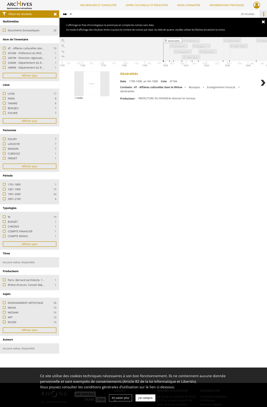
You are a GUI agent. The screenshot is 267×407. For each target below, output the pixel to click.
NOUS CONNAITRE (188, 5)
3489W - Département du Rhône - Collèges (34, 67)
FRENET (12, 158)
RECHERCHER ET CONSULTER (98, 5)
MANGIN (13, 148)
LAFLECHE (14, 144)
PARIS (11, 98)
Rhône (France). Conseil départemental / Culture (38, 285)
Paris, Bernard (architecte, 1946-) (28, 280)
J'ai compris (145, 398)
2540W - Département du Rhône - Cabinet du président (42, 62)
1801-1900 (14, 189)
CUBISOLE (14, 153)
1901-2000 (14, 194)
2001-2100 (14, 199)
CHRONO (13, 226)
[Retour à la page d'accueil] (63, 57)
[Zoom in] (63, 41)
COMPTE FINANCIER (20, 231)
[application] (163, 52)
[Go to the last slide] (63, 52)
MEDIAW (13, 312)
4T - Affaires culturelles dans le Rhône (31, 48)
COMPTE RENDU (18, 236)
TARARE (12, 103)
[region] (163, 92)
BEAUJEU (13, 108)
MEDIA (12, 307)
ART (10, 317)
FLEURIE (13, 113)
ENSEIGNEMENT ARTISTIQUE (25, 303)
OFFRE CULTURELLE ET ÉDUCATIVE (147, 5)
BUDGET (13, 221)
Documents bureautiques (23, 30)
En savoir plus (120, 398)
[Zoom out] (63, 46)
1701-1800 (14, 184)
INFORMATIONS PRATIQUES (227, 5)
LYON (11, 93)
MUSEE (12, 322)
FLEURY (12, 139)
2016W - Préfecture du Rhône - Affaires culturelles (39, 53)
